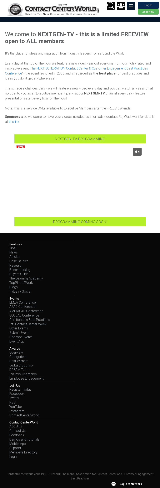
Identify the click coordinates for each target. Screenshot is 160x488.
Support (15, 448)
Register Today (20, 389)
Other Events (18, 328)
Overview (16, 352)
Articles (14, 257)
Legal (13, 457)
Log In (148, 5)
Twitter (14, 398)
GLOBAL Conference (24, 315)
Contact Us (17, 431)
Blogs (13, 287)
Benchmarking (19, 270)
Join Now (148, 12)
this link (14, 122)
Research (16, 265)
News (13, 252)
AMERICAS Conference (26, 311)
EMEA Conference (22, 302)
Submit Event (19, 333)
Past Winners (18, 361)
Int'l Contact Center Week (27, 324)
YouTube (15, 407)
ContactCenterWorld (24, 415)
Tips (12, 248)
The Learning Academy (26, 278)
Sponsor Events (20, 337)
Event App (16, 341)
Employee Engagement (26, 378)
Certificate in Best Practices (29, 320)
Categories (17, 357)
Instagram (16, 411)
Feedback (16, 435)
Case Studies (19, 261)
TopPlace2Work (21, 283)
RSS (12, 402)
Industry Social (20, 291)
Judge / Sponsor (21, 365)
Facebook (17, 394)
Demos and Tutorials (24, 439)
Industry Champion (23, 374)
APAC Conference (22, 307)
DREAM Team (19, 370)
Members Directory (23, 452)
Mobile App (17, 444)
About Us (16, 426)
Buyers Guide (19, 274)
